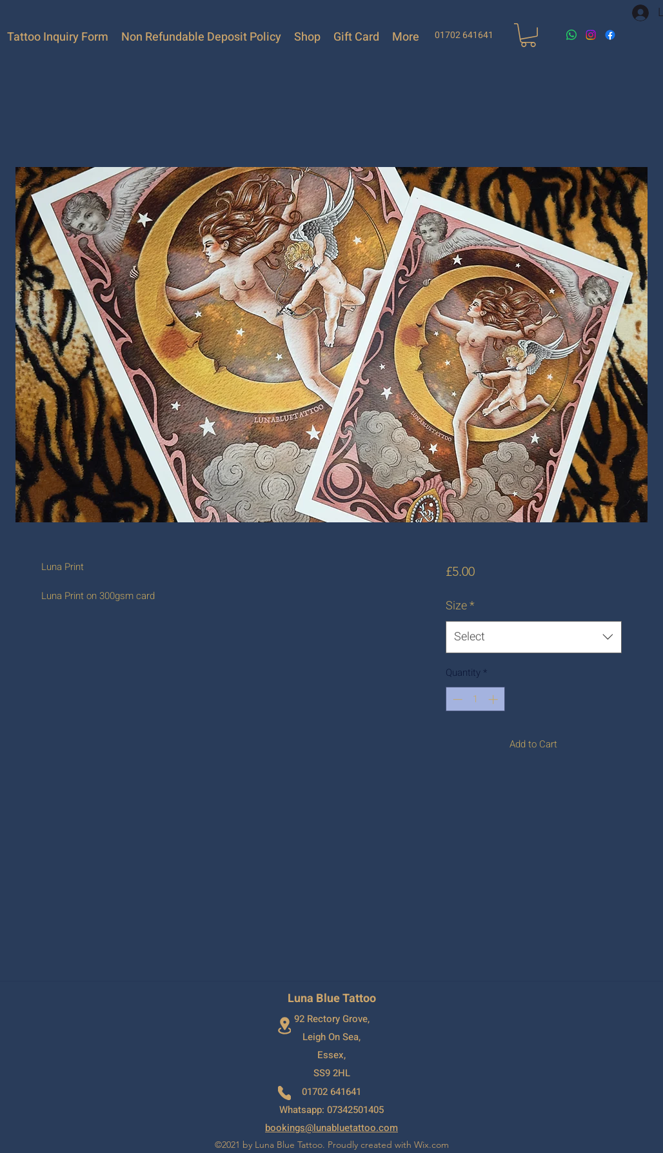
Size (460, 606)
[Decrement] (456, 699)
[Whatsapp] (571, 34)
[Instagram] (590, 34)
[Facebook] (610, 34)
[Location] (284, 1026)
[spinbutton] (475, 699)
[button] (528, 35)
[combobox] (534, 637)
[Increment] (494, 699)
